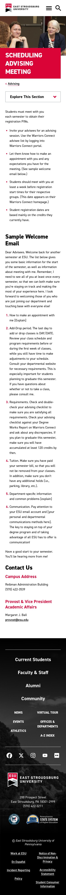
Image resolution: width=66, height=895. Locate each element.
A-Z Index (47, 735)
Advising (13, 84)
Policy (18, 878)
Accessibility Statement (47, 872)
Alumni (33, 685)
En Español (18, 862)
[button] (49, 8)
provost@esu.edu (16, 620)
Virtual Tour (47, 713)
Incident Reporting (18, 870)
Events (18, 722)
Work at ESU (18, 853)
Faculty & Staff (33, 672)
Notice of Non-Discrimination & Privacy (47, 857)
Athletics (18, 731)
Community (33, 698)
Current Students (33, 659)
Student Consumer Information (47, 884)
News (18, 713)
